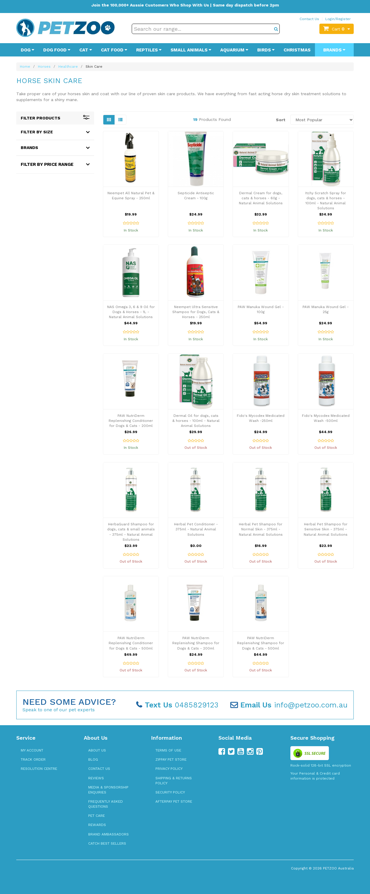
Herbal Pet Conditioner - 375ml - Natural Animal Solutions (196, 529)
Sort (280, 119)
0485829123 (177, 705)
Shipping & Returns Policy (173, 780)
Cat (85, 50)
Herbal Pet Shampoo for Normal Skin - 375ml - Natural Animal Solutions (261, 529)
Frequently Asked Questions (105, 804)
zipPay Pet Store (170, 759)
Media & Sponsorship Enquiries (108, 789)
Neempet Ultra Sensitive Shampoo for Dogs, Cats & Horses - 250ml (195, 312)
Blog (93, 759)
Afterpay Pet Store (173, 801)
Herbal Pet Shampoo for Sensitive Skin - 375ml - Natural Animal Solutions (326, 529)
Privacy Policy (169, 769)
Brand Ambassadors (108, 834)
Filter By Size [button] (37, 131)
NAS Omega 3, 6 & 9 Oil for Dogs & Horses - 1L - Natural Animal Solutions (131, 312)
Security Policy (170, 792)
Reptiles (149, 50)
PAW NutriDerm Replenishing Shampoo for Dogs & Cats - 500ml (260, 643)
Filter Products (55, 118)
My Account (32, 750)
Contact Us (309, 19)
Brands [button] (29, 147)
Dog (27, 50)
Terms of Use (168, 750)
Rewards (97, 825)
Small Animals (190, 50)
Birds (266, 50)
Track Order (33, 759)
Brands (334, 50)
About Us (97, 750)
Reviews (96, 778)
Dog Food (56, 50)
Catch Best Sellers (107, 843)
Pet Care (96, 816)
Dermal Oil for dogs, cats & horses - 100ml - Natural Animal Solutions (196, 421)
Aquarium (234, 50)
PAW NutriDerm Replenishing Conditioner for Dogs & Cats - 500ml (131, 643)
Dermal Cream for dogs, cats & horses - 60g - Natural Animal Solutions (261, 198)
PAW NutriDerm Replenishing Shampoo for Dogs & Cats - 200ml (195, 643)
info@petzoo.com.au (289, 705)
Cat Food (114, 50)
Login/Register (338, 19)
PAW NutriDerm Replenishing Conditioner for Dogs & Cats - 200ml (131, 421)
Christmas (297, 50)
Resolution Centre (39, 769)
